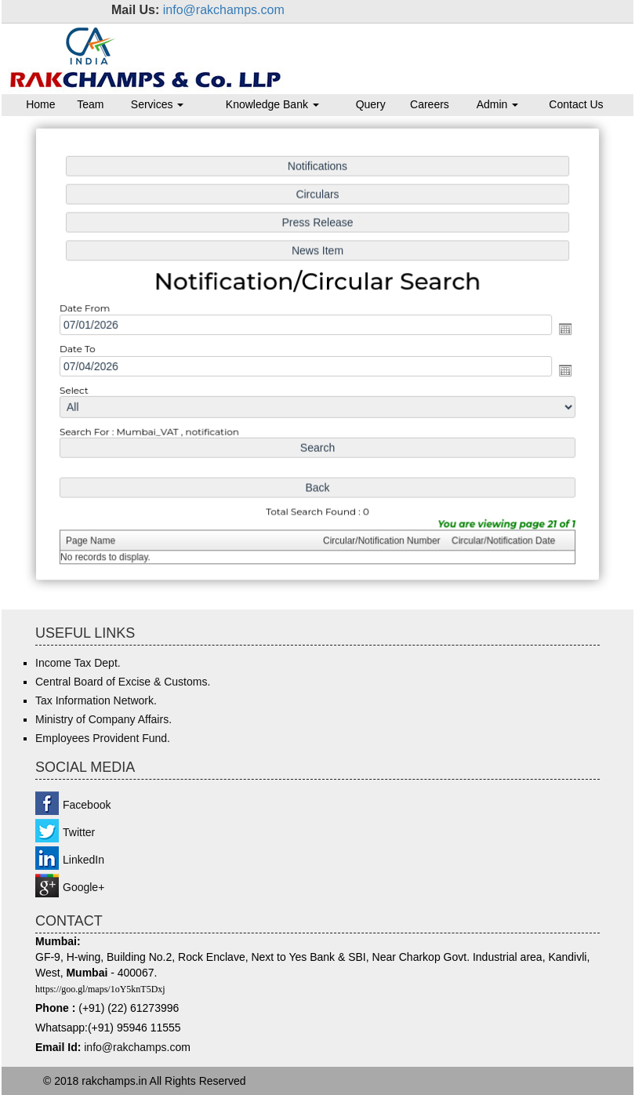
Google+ (83, 887)
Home (40, 104)
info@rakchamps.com (224, 9)
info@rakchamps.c (129, 1047)
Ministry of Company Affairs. (103, 719)
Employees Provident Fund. (102, 738)
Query (371, 104)
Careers (429, 104)
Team (90, 104)
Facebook (87, 805)
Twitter (79, 832)
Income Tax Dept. (78, 663)
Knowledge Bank (272, 104)
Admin (498, 104)
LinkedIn (83, 859)
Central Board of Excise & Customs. (122, 681)
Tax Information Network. (96, 700)
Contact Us (576, 104)
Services (157, 104)
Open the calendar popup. (559, 330)
